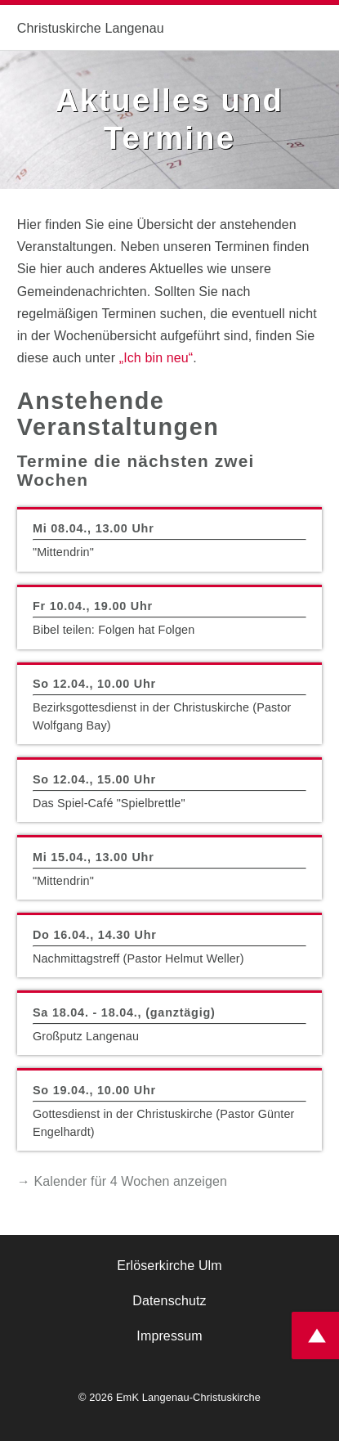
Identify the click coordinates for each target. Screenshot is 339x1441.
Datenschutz (169, 1301)
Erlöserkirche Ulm (169, 1266)
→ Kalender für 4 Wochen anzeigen (122, 1181)
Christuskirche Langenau (90, 28)
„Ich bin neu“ (156, 358)
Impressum (169, 1336)
